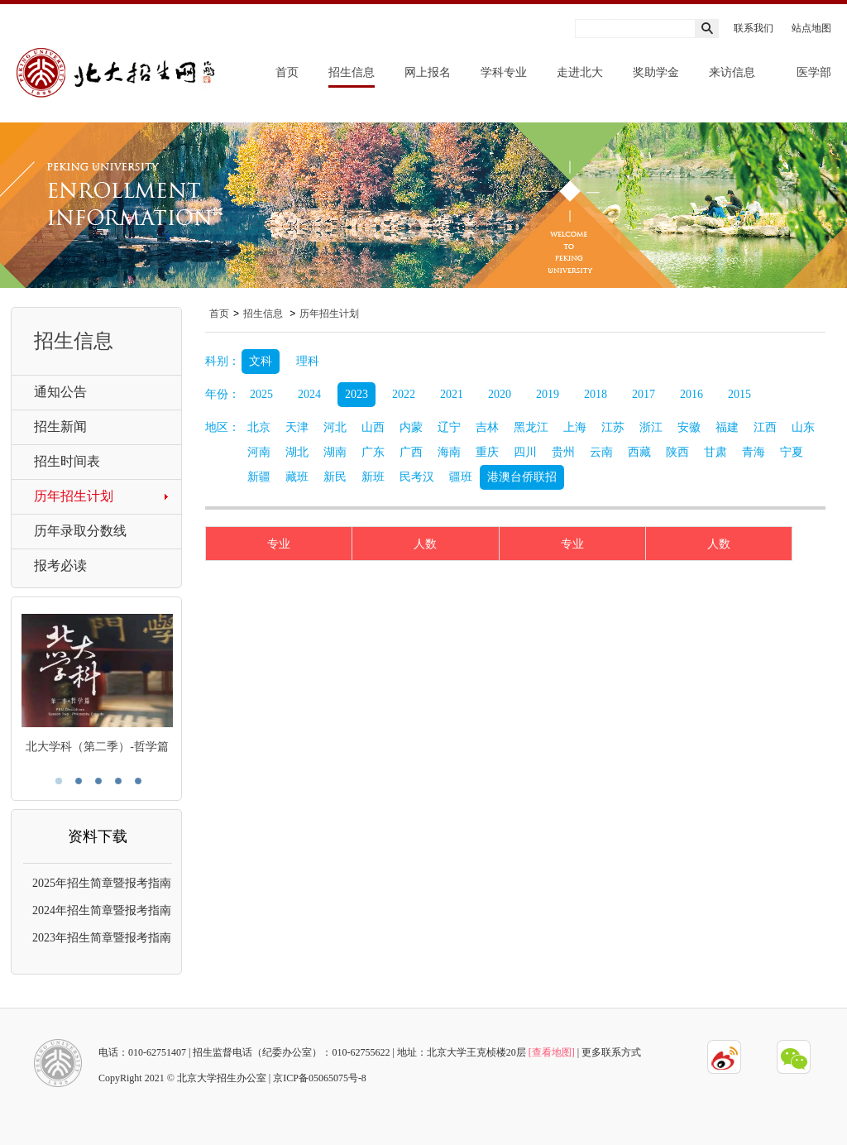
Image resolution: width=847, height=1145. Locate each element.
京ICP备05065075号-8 (319, 1078)
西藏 (639, 452)
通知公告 (60, 392)
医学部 (814, 72)
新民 (335, 477)
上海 (574, 427)
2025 (261, 394)
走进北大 (580, 72)
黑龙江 (531, 427)
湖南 (335, 452)
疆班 (460, 477)
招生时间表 (67, 461)
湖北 (297, 452)
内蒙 (411, 427)
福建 (727, 427)
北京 (258, 427)
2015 (739, 394)
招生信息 (351, 72)
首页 (287, 72)
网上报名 (427, 72)
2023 (356, 394)
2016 (691, 394)
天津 (297, 427)
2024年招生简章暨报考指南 (101, 910)
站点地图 (811, 28)
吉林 (487, 427)
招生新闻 (60, 426)
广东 (373, 452)
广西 (411, 452)
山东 (803, 427)
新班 (373, 477)
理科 (307, 361)
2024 (309, 394)
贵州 (563, 452)
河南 (258, 452)
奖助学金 (656, 72)
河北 (335, 427)
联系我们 (753, 28)
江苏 (612, 427)
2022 (403, 394)
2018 (595, 394)
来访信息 (732, 72)
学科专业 (504, 72)
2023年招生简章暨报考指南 (101, 938)
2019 (547, 394)
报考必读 (60, 565)
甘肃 (715, 452)
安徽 (689, 427)
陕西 (677, 452)
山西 (373, 427)
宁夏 (791, 452)
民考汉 (417, 477)
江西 (765, 427)
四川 (525, 452)
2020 (499, 394)
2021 (451, 394)
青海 (753, 452)
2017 (643, 394)
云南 (601, 452)
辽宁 (449, 427)
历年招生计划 (73, 496)
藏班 (297, 477)
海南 (449, 452)
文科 (260, 361)
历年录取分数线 (80, 531)
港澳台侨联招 (522, 477)
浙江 (651, 427)
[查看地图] (552, 1052)
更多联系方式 (611, 1052)
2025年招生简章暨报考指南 (101, 883)
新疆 (258, 477)
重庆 (487, 452)
